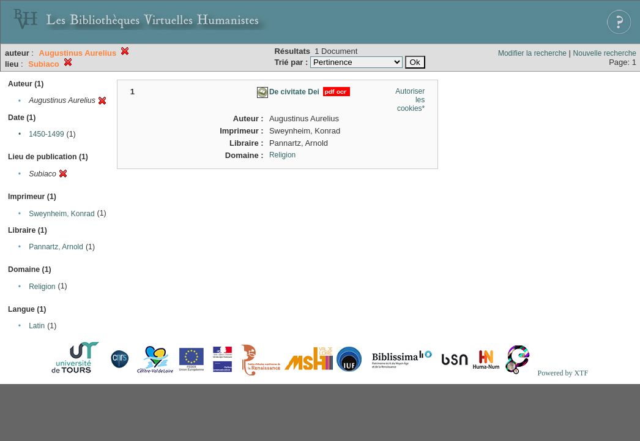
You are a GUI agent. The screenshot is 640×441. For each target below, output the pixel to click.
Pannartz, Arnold (56, 247)
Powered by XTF (562, 373)
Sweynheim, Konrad (61, 213)
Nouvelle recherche (604, 53)
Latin (37, 326)
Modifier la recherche (532, 53)
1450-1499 (46, 134)
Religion (42, 286)
